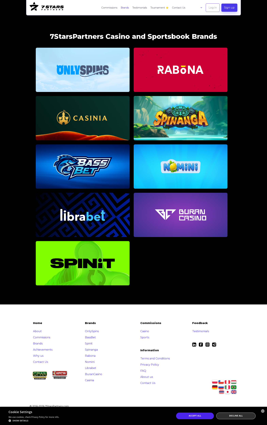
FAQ (143, 370)
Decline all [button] (236, 415)
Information (149, 350)
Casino (144, 331)
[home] (47, 7)
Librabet (90, 368)
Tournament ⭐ (159, 7)
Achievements (42, 349)
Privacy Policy (149, 364)
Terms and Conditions (155, 358)
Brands (125, 7)
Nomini (90, 362)
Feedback (200, 323)
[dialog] (133, 416)
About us (146, 377)
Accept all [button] (195, 415)
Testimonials (139, 7)
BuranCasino (93, 374)
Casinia (89, 380)
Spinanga (91, 349)
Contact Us (178, 7)
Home (37, 323)
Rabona (90, 355)
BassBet (90, 337)
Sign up (229, 7)
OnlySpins (92, 331)
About (37, 331)
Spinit (89, 343)
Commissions (109, 7)
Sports (144, 337)
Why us (38, 355)
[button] (198, 7)
